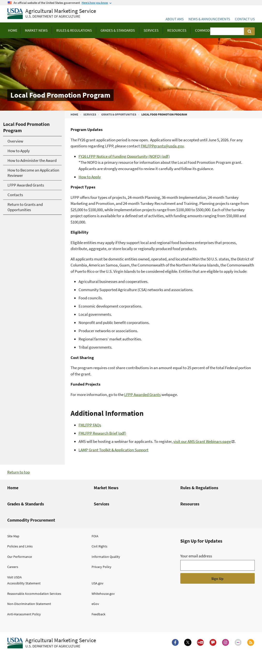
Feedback (98, 614)
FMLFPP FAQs (90, 425)
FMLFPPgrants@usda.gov (162, 146)
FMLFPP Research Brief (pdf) (102, 433)
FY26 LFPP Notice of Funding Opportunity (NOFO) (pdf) (124, 156)
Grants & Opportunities (118, 114)
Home (74, 114)
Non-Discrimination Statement (29, 604)
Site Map (13, 536)
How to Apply (90, 177)
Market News (106, 487)
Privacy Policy (101, 567)
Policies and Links (20, 546)
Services (89, 114)
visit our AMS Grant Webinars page (202, 441)
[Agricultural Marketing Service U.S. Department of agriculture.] (51, 643)
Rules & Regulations (199, 487)
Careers (12, 567)
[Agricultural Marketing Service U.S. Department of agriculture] (51, 14)
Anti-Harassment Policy (24, 614)
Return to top (18, 472)
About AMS (175, 19)
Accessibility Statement (24, 583)
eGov (95, 604)
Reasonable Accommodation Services (34, 593)
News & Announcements (209, 19)
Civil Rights (99, 546)
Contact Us (245, 19)
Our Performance (19, 556)
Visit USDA (14, 577)
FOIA (95, 536)
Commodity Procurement (31, 520)
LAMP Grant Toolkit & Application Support (113, 450)
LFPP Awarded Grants (142, 394)
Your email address (196, 556)
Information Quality (106, 556)
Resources (189, 504)
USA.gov (97, 583)
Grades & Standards (25, 504)
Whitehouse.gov (103, 593)
